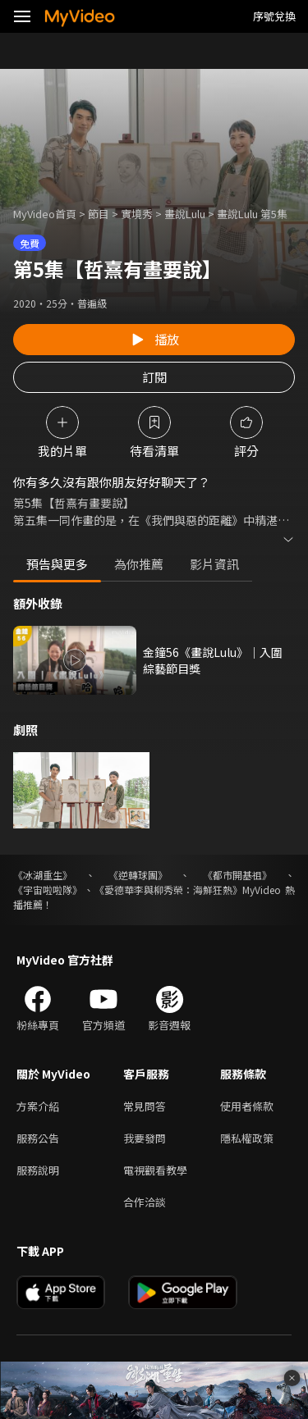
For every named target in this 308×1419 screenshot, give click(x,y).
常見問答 (144, 1106)
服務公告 (37, 1138)
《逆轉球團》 (138, 875)
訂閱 (154, 377)
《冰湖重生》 (42, 875)
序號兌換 (274, 16)
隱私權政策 (247, 1138)
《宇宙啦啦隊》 (47, 890)
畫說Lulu (184, 213)
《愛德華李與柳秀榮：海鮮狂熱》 (168, 890)
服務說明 (37, 1170)
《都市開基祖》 (237, 875)
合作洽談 (144, 1202)
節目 (98, 213)
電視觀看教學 (155, 1170)
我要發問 (144, 1138)
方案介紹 (37, 1106)
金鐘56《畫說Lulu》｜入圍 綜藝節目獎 (213, 660)
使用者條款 (247, 1106)
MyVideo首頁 (44, 213)
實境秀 (137, 213)
